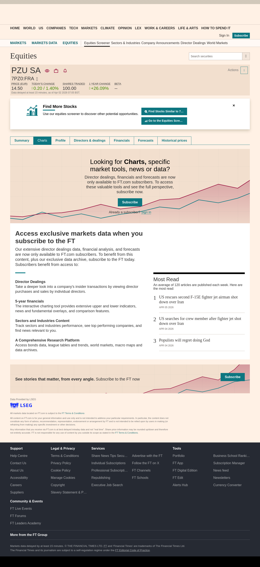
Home (15, 28)
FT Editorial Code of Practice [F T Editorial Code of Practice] (132, 550)
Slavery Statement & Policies (69, 492)
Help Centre (18, 456)
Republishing (100, 477)
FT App (178, 463)
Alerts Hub (180, 485)
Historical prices (174, 140)
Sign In (224, 35)
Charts (42, 140)
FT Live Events (21, 508)
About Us (17, 470)
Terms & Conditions (65, 456)
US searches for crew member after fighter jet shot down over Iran (200, 321)
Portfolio (179, 456)
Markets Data (44, 43)
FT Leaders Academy (25, 523)
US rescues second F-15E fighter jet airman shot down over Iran (198, 299)
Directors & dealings (90, 140)
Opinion (125, 28)
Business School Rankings (231, 456)
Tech (73, 28)
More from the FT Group (28, 535)
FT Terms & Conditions (73, 413)
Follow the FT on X (145, 463)
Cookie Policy (60, 470)
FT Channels (141, 470)
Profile (60, 140)
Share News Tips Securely (109, 456)
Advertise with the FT (147, 456)
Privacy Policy (61, 463)
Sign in (146, 212)
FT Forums (18, 516)
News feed (221, 470)
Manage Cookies (63, 477)
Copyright (58, 485)
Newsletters (221, 477)
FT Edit (178, 477)
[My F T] (244, 14)
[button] (12, 14)
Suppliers (17, 492)
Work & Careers (160, 28)
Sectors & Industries (125, 43)
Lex (138, 28)
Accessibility (19, 477)
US (41, 28)
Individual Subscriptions (108, 463)
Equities (70, 43)
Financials (122, 140)
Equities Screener (97, 43)
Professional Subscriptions (109, 470)
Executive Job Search (107, 485)
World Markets (217, 43)
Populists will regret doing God (184, 340)
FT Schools (140, 477)
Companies (56, 28)
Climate (108, 28)
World (29, 28)
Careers (16, 485)
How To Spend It (216, 28)
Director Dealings (193, 43)
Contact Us (18, 463)
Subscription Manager (229, 463)
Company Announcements (160, 43)
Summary (21, 140)
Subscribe (241, 35)
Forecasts (146, 140)
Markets (89, 28)
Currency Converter (227, 485)
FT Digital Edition (185, 470)
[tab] (22, 141)
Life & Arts (188, 28)
